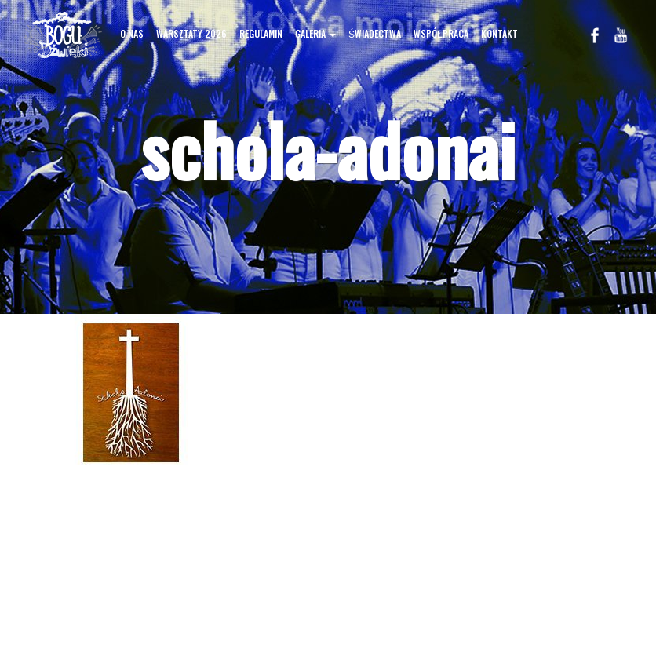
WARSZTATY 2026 (191, 33)
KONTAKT (499, 33)
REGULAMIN (260, 33)
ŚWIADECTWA (374, 33)
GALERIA (315, 33)
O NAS (132, 33)
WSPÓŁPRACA (441, 33)
